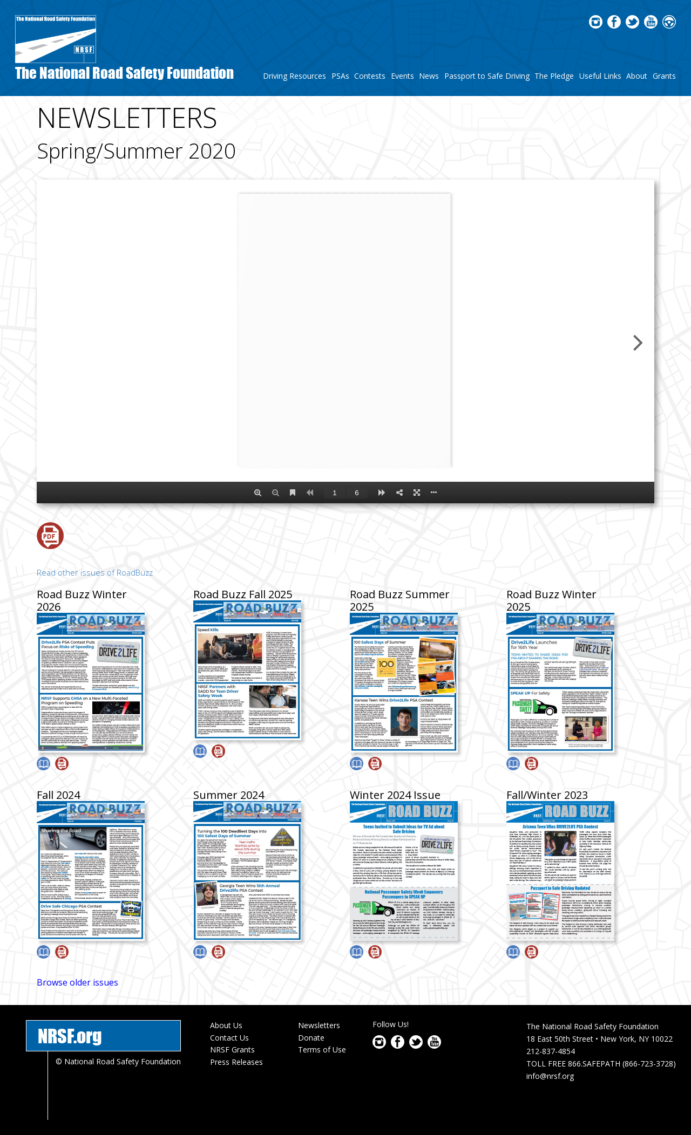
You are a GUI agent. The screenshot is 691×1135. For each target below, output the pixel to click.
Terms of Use (322, 1049)
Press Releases (236, 1062)
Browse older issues (77, 982)
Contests (369, 76)
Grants (664, 76)
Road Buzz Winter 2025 (551, 600)
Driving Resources (294, 76)
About (636, 76)
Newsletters (319, 1025)
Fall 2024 (58, 795)
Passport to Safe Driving (487, 76)
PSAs (340, 76)
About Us (226, 1025)
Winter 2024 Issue (395, 795)
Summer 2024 (228, 795)
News (429, 76)
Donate (311, 1038)
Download (50, 535)
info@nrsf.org (550, 1076)
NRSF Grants (232, 1049)
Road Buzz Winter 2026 (82, 600)
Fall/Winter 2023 (547, 795)
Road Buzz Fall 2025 (242, 594)
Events (402, 76)
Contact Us (229, 1038)
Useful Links (600, 76)
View (43, 763)
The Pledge (554, 76)
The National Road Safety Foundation (124, 72)
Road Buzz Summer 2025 (400, 600)
